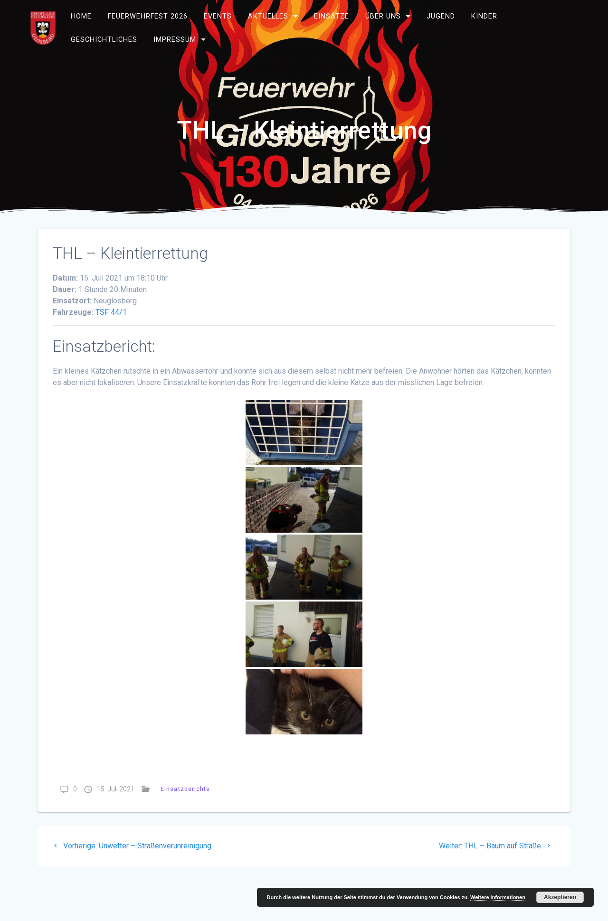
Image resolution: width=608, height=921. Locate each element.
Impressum (174, 40)
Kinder (484, 16)
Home (81, 16)
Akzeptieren (560, 897)
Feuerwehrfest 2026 (148, 16)
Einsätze (331, 16)
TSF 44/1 (111, 312)
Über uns (383, 16)
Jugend (441, 16)
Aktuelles (268, 16)
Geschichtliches (104, 40)
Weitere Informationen (497, 897)
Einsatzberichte (185, 788)
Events (218, 16)
